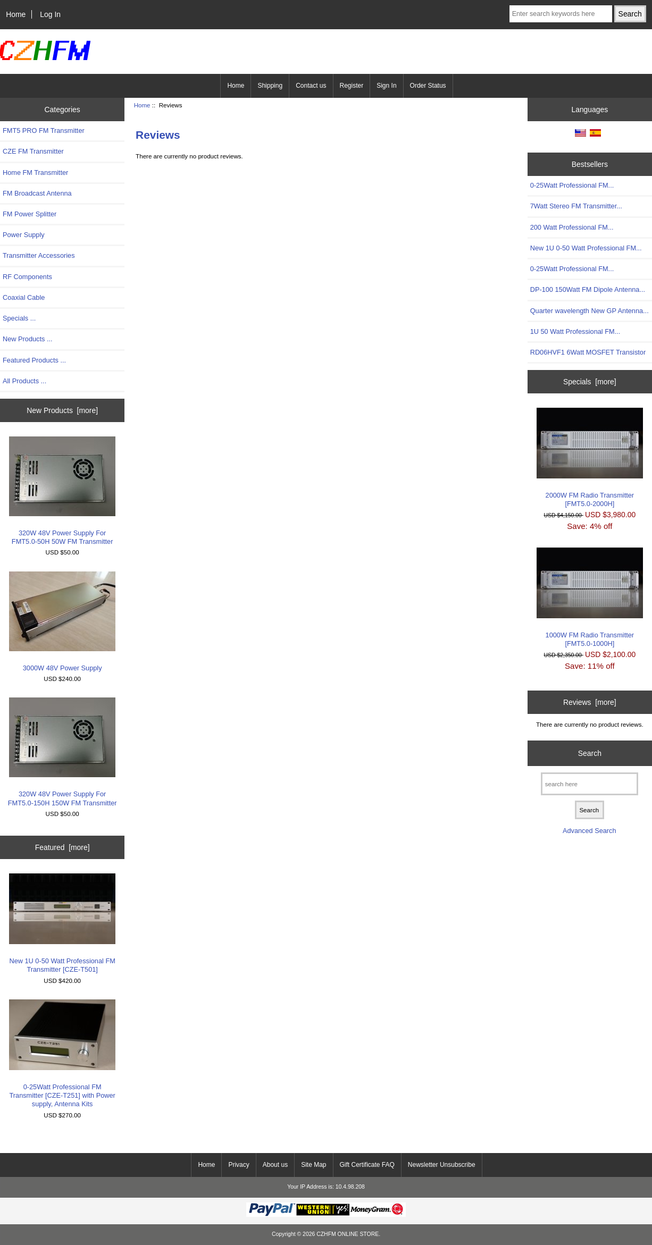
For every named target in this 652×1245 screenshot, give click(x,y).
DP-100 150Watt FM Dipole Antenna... (587, 289)
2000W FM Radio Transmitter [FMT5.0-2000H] (590, 458)
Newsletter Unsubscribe (441, 1164)
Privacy (238, 1164)
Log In (50, 14)
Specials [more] (589, 381)
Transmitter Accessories (39, 255)
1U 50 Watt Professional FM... (575, 331)
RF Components (27, 277)
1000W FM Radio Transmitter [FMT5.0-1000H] (590, 597)
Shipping (269, 85)
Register (352, 85)
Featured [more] (62, 847)
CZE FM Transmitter (33, 151)
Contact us (311, 85)
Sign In (386, 85)
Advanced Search (589, 831)
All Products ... (24, 381)
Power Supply (24, 235)
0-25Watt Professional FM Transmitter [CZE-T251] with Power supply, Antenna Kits (62, 1053)
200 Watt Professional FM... (572, 227)
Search (589, 752)
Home (16, 14)
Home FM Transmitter (35, 172)
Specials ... (19, 318)
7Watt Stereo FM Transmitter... (576, 206)
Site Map (313, 1164)
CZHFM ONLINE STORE (347, 1234)
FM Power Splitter (29, 214)
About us (275, 1164)
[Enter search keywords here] (560, 13)
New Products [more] (62, 410)
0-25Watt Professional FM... (572, 185)
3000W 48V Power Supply (62, 621)
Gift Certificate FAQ (367, 1164)
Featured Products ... (34, 360)
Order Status (428, 85)
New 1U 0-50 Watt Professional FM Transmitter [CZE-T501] (62, 923)
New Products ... (28, 339)
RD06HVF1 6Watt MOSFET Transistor (588, 352)
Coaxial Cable (24, 297)
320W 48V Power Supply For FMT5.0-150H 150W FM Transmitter (62, 751)
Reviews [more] (589, 702)
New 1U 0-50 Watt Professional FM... (586, 248)
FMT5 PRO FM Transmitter (44, 130)
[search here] (589, 783)
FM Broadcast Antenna (37, 193)
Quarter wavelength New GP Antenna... (589, 311)
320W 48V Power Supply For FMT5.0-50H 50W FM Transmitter (62, 490)
